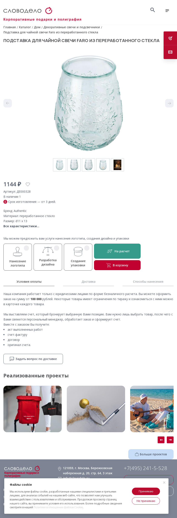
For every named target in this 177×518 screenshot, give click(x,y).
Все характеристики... (21, 226)
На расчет (117, 251)
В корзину (117, 265)
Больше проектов (151, 454)
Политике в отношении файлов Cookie (58, 507)
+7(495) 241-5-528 (145, 468)
